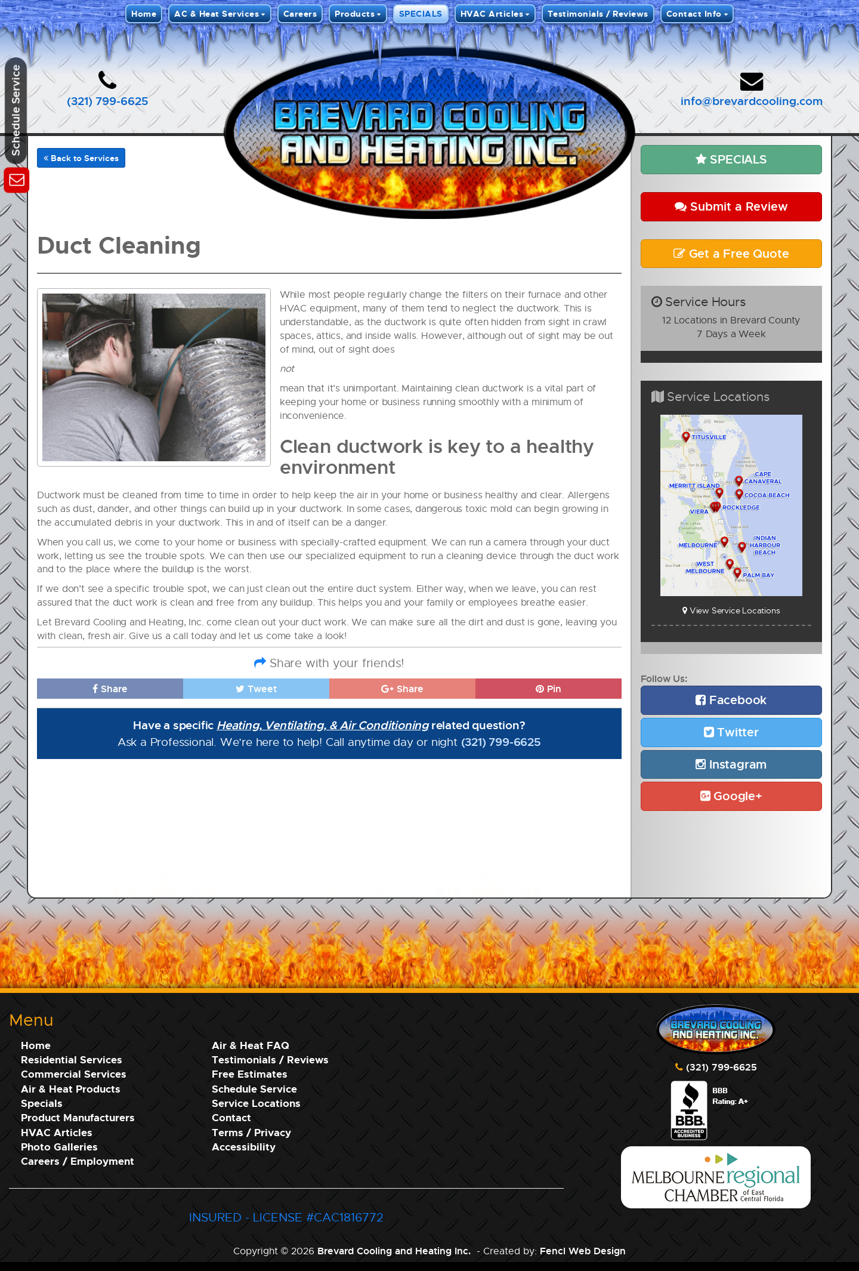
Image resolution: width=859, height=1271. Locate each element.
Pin (548, 689)
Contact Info (694, 13)
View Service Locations (731, 610)
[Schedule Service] (16, 178)
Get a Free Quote (731, 253)
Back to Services (81, 158)
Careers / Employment (77, 1161)
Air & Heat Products (70, 1088)
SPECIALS (421, 13)
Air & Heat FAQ (250, 1045)
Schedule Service (254, 1088)
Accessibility (244, 1146)
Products (355, 13)
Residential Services (71, 1059)
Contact (231, 1117)
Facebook (731, 700)
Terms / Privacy (251, 1132)
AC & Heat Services (216, 13)
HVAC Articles (492, 13)
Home (143, 13)
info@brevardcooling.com (752, 100)
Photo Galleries (59, 1146)
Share (110, 689)
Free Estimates (250, 1074)
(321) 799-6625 (108, 100)
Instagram (731, 764)
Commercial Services (73, 1074)
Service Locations (256, 1103)
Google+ (731, 796)
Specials (42, 1103)
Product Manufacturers (78, 1117)
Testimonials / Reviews (598, 13)
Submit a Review (731, 206)
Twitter (731, 732)
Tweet (256, 689)
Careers (300, 13)
